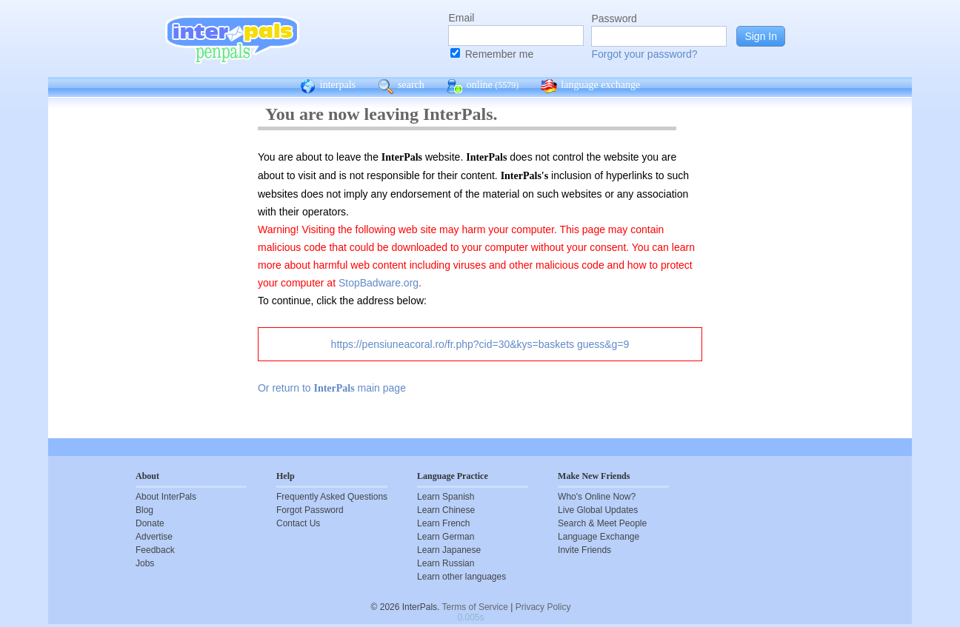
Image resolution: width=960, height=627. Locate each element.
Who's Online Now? (597, 497)
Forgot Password (310, 510)
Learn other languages (461, 576)
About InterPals (166, 497)
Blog (144, 510)
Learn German (445, 537)
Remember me (499, 54)
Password (613, 18)
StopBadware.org (379, 283)
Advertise (154, 537)
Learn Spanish (445, 497)
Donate (150, 523)
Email (461, 18)
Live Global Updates (598, 510)
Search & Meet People (602, 523)
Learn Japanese (449, 550)
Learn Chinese (446, 510)
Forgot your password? (644, 54)
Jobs (145, 563)
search (401, 86)
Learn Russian (445, 563)
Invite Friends (584, 550)
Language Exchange (598, 537)
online (483, 86)
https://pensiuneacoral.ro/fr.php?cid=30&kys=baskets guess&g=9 (480, 344)
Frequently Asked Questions (331, 497)
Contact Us (298, 523)
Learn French (443, 523)
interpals (328, 86)
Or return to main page (332, 388)
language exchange (590, 86)
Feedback (155, 550)
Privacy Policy (543, 607)
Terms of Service (475, 607)
